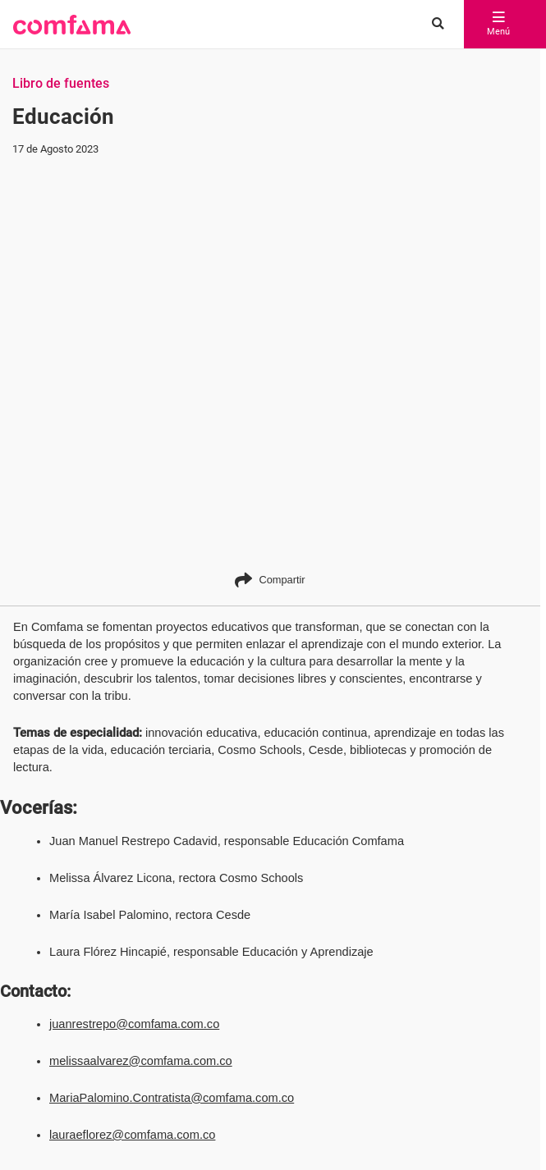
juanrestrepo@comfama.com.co (134, 1024)
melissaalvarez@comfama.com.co (140, 1060)
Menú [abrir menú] (498, 24)
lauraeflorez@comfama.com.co (132, 1134)
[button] (72, 24)
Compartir (270, 579)
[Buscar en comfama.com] (434, 24)
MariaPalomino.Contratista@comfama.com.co (171, 1097)
